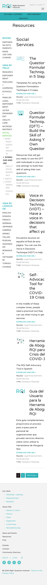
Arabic (6, 234)
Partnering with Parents (7, 45)
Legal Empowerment (7, 104)
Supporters (11, 521)
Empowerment (12, 498)
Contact (5, 549)
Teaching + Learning (14, 495)
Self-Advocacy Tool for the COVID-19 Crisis (38, 286)
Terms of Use (36, 571)
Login (40, 5)
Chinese (6, 267)
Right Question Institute (13, 6)
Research (7, 72)
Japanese (7, 227)
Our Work (6, 491)
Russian (6, 240)
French (6, 220)
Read (7, 139)
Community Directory (11, 552)
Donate (5, 545)
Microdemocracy (13, 528)
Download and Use (25, 94)
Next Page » (32, 476)
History (9, 514)
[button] (43, 9)
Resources (6, 537)
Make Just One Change (7, 54)
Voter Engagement (7, 113)
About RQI (6, 507)
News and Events (9, 533)
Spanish (6, 216)
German (6, 223)
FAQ (4, 540)
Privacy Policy (8, 573)
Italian (6, 237)
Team (8, 517)
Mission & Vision (13, 510)
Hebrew (6, 230)
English (6, 213)
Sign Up (33, 5)
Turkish (6, 263)
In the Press (11, 524)
